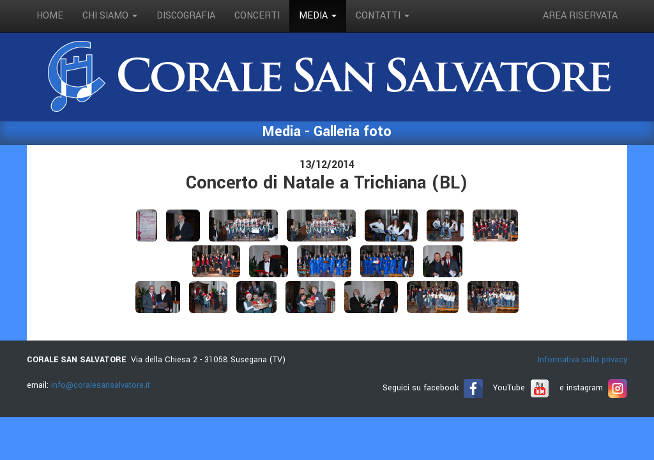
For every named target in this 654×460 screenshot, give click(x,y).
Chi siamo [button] (109, 15)
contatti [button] (382, 15)
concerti (257, 15)
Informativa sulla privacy (582, 359)
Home (49, 15)
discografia (185, 15)
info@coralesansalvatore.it (100, 385)
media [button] (318, 15)
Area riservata (580, 15)
